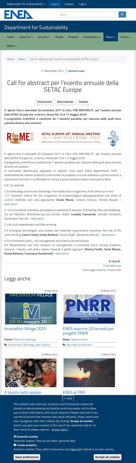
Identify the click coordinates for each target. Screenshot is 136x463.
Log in (82, 4)
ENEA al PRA (74, 392)
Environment (44, 101)
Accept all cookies (107, 457)
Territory (83, 101)
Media (12, 46)
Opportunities (79, 339)
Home (10, 37)
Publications (92, 37)
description (11, 204)
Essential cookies (27, 436)
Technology (29, 344)
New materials (65, 101)
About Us (26, 37)
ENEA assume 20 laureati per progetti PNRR (88, 330)
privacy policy (60, 429)
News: (66, 339)
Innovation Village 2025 (25, 328)
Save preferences (27, 457)
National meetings (24, 339)
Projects (73, 37)
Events (125, 37)
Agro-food (71, 344)
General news (76, 71)
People (59, 37)
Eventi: (8, 339)
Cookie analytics (27, 445)
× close (68, 398)
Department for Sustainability (26, 4)
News (110, 37)
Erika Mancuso (112, 265)
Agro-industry (43, 344)
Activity (44, 37)
